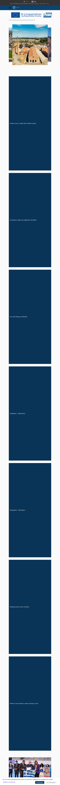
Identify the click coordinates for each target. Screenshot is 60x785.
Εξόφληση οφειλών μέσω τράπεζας (19, 606)
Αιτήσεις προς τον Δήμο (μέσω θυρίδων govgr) (23, 123)
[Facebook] (24, 1)
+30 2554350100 (16, 3)
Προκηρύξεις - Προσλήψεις (17, 510)
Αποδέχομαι (39, 782)
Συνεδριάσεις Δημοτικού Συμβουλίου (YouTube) (23, 220)
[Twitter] (27, 1)
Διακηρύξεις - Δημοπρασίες (17, 413)
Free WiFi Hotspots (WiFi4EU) (18, 316)
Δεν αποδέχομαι (51, 782)
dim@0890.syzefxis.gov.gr (28, 3)
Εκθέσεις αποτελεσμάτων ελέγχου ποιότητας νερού (24, 703)
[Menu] (10, 7)
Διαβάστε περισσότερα (9, 782)
